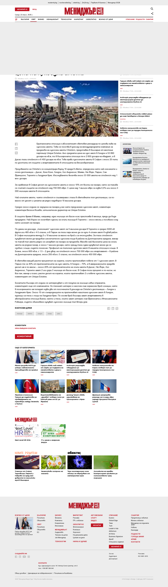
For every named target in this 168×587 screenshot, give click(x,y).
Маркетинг (78, 19)
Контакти (135, 542)
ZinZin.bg (85, 3)
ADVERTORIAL (127, 144)
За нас (111, 553)
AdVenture (112, 531)
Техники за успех (61, 535)
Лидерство (59, 532)
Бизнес (41, 19)
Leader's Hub (113, 528)
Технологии (66, 19)
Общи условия (20, 573)
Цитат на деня (79, 537)
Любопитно (91, 19)
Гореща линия (137, 536)
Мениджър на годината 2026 (140, 523)
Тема (111, 523)
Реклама (76, 518)
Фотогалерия (78, 527)
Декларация (113, 558)
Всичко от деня (106, 19)
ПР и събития (78, 520)
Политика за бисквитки (63, 573)
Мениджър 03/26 (114, 3)
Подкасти (140, 19)
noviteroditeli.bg (65, 3)
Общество (41, 520)
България (25, 19)
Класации (76, 529)
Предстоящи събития (139, 518)
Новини (134, 527)
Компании (58, 520)
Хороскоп (76, 532)
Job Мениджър (60, 537)
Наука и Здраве (80, 541)
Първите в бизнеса (98, 3)
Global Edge (113, 520)
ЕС (38, 532)
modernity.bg (52, 3)
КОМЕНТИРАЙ (24, 336)
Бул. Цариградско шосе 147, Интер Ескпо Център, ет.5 (57, 565)
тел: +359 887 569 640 (46, 568)
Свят (33, 19)
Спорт (94, 518)
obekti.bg (76, 3)
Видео (94, 520)
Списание (130, 19)
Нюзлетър (97, 525)
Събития (149, 19)
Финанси (58, 518)
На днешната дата (80, 535)
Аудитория (113, 556)
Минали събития (137, 520)
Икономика (59, 526)
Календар (134, 530)
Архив (111, 539)
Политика (41, 518)
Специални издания (116, 542)
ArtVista (112, 534)
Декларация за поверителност (40, 573)
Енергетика (59, 523)
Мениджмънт (53, 19)
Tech (110, 526)
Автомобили (97, 515)
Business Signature (116, 536)
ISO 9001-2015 (143, 556)
